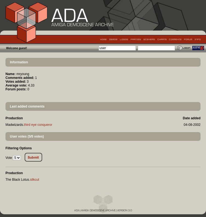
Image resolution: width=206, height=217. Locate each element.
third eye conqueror (38, 125)
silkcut (34, 180)
